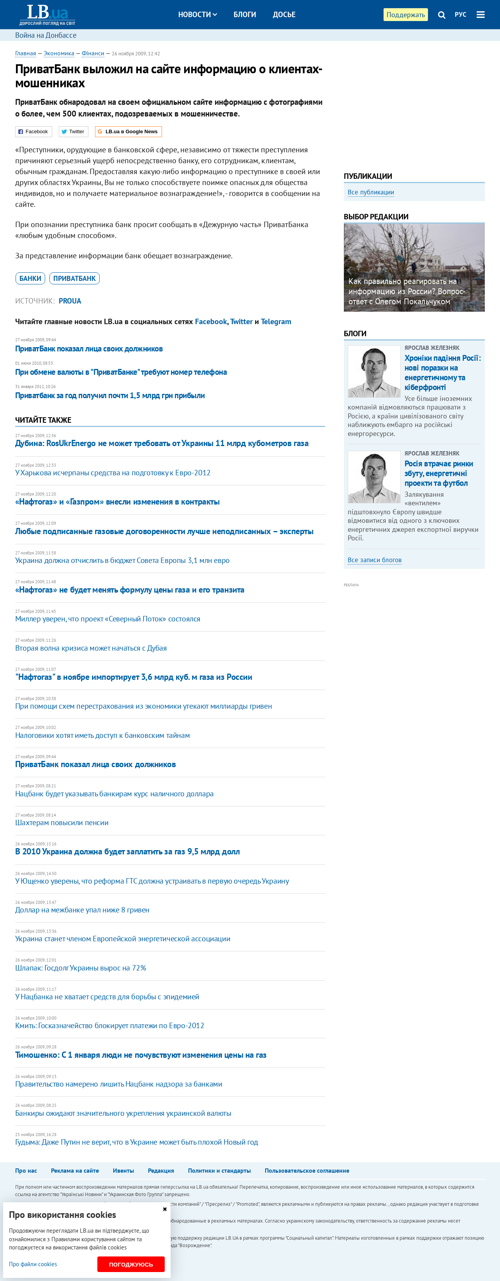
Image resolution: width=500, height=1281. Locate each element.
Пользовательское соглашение (307, 1170)
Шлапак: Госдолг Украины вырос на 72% (80, 968)
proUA (70, 300)
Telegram (276, 321)
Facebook (211, 321)
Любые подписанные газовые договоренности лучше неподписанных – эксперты (164, 531)
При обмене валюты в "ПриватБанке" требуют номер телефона (121, 372)
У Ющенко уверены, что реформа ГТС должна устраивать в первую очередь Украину (152, 881)
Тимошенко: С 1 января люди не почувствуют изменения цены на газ (141, 1054)
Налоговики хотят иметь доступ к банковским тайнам (102, 735)
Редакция (161, 1170)
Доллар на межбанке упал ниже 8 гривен (82, 910)
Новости (197, 14)
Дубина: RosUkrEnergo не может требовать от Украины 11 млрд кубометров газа (161, 443)
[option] (414, 268)
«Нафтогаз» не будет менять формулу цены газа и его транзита (130, 589)
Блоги (245, 14)
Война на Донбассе (46, 35)
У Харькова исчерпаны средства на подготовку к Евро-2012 (113, 473)
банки (30, 278)
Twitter (241, 321)
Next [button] (480, 271)
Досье (284, 14)
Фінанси (93, 53)
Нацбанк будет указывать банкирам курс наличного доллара (114, 794)
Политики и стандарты (219, 1170)
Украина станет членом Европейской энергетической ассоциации (122, 938)
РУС (461, 14)
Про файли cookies (33, 1264)
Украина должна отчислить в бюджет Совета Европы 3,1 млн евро (122, 560)
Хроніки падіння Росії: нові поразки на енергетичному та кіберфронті (443, 373)
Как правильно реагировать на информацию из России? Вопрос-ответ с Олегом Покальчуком (407, 291)
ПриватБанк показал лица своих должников (89, 348)
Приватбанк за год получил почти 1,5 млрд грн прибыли (110, 395)
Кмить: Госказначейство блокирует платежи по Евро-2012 (109, 1025)
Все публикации (371, 192)
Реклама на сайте (75, 1170)
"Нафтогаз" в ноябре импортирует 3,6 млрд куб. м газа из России (133, 676)
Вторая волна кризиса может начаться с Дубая (91, 648)
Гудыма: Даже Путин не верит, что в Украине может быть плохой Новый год (136, 1142)
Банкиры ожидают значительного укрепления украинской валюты (123, 1113)
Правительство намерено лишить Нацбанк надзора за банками (118, 1084)
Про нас (26, 1170)
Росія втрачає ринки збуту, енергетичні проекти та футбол (439, 473)
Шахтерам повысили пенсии (61, 822)
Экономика (59, 53)
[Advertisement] (414, 103)
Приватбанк (74, 278)
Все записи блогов (374, 560)
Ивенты (123, 1170)
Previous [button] (348, 271)
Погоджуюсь (131, 1264)
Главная (25, 53)
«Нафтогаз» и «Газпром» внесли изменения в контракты (117, 501)
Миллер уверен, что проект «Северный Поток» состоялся (108, 619)
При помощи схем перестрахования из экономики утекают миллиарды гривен (143, 706)
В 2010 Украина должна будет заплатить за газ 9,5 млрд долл (127, 851)
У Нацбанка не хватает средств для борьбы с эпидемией (107, 997)
